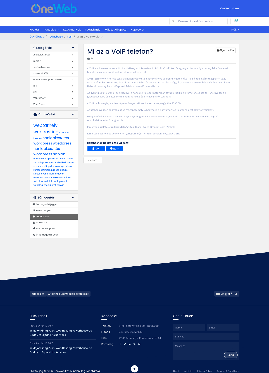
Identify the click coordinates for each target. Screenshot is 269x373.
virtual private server (62, 158)
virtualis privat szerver (45, 162)
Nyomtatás (225, 50)
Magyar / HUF (226, 294)
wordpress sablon (49, 154)
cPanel (44, 173)
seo (57, 169)
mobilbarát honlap (54, 184)
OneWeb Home (229, 8)
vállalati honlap (52, 181)
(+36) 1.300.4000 (149, 326)
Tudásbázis (92, 29)
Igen (96, 148)
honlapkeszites (55, 137)
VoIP (69, 36)
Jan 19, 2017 (47, 326)
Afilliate (188, 371)
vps (49, 158)
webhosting (46, 132)
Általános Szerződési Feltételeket (68, 294)
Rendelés (50, 29)
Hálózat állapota (115, 29)
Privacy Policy (204, 371)
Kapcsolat (137, 29)
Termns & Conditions (228, 371)
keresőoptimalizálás (44, 169)
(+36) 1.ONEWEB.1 (129, 326)
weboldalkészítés (54, 177)
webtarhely (46, 125)
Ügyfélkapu (37, 36)
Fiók (234, 29)
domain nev (40, 158)
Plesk (51, 173)
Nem (114, 148)
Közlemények (72, 29)
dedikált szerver (65, 162)
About (176, 371)
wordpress (43, 143)
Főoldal (34, 29)
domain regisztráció (61, 166)
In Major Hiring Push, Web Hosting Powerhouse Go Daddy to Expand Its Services (61, 333)
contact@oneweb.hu (131, 332)
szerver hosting (42, 166)
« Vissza (93, 160)
